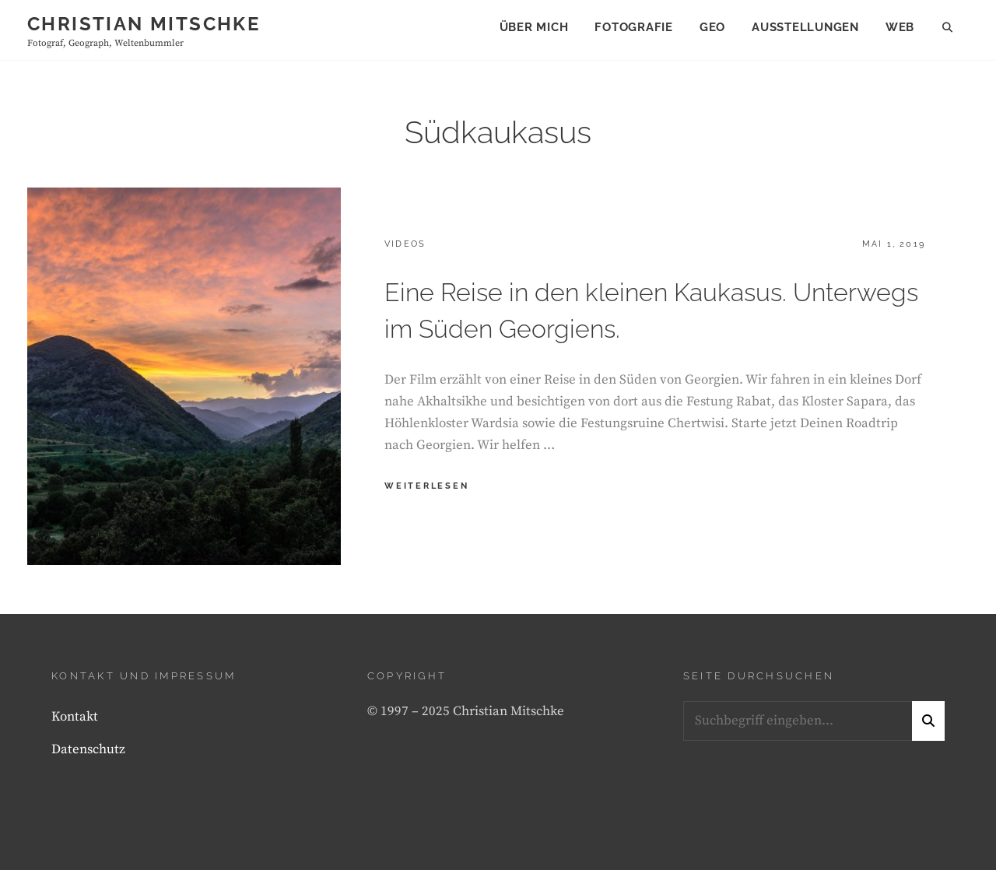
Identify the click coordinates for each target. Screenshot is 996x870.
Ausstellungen (805, 27)
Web (900, 27)
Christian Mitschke (143, 23)
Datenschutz (88, 749)
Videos (405, 244)
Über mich (534, 27)
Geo (712, 27)
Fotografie (633, 27)
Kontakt (74, 716)
